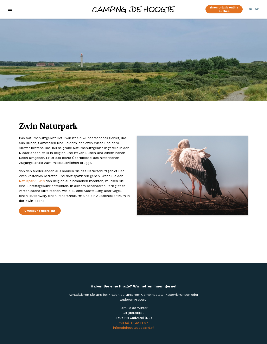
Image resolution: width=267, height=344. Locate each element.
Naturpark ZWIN (32, 181)
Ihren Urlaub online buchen (224, 9)
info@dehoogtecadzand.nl (133, 328)
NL (251, 9)
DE (257, 9)
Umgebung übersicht (39, 210)
